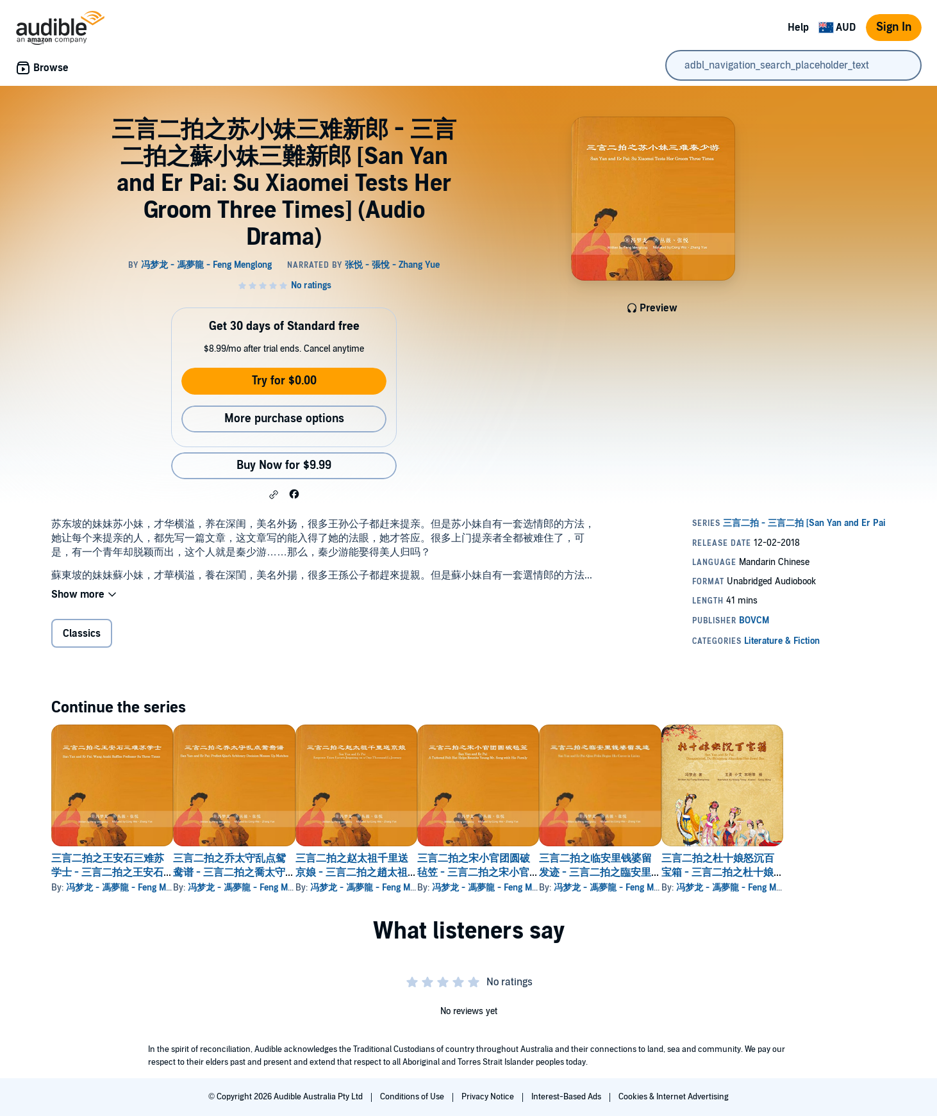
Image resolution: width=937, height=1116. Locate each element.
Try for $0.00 (284, 381)
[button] (274, 494)
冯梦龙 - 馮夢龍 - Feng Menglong (131, 887)
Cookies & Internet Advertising (673, 1097)
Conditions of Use (413, 1097)
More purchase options (284, 418)
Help (798, 27)
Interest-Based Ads (567, 1097)
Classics (82, 633)
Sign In (893, 27)
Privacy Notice (488, 1097)
